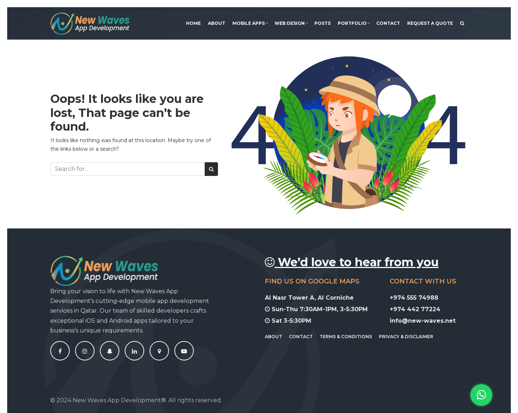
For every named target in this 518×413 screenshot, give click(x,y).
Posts (322, 23)
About (216, 23)
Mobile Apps (248, 23)
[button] (481, 395)
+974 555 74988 (419, 297)
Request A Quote (430, 23)
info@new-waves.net (427, 320)
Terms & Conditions (350, 336)
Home (193, 23)
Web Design (289, 23)
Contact (388, 23)
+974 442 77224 (420, 309)
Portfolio (352, 23)
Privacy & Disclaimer (411, 336)
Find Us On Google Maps (317, 281)
